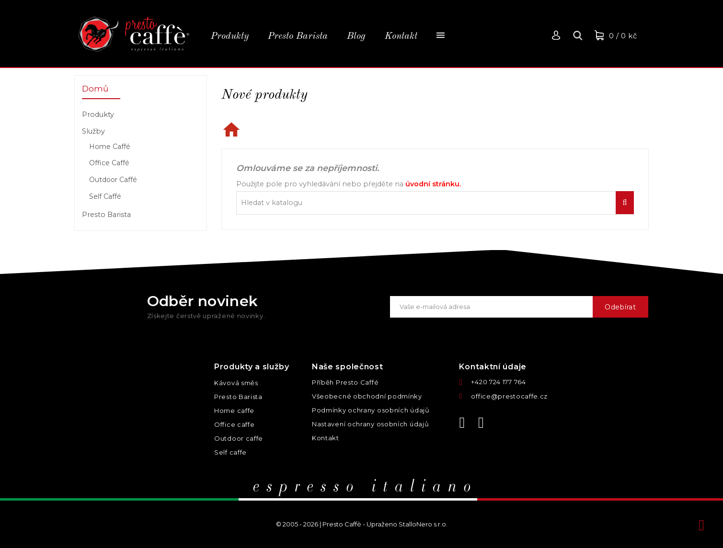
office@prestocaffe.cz (509, 396)
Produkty (98, 114)
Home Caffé (109, 146)
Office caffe (234, 424)
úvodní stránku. (433, 184)
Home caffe (234, 410)
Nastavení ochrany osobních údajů (370, 424)
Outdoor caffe (238, 438)
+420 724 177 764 (498, 382)
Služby (93, 131)
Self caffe (230, 452)
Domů (95, 88)
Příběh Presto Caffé (345, 382)
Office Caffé (109, 163)
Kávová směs (236, 383)
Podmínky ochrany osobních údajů (371, 410)
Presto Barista (106, 214)
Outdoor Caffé (113, 179)
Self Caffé (105, 196)
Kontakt (325, 438)
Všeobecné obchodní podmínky (367, 396)
